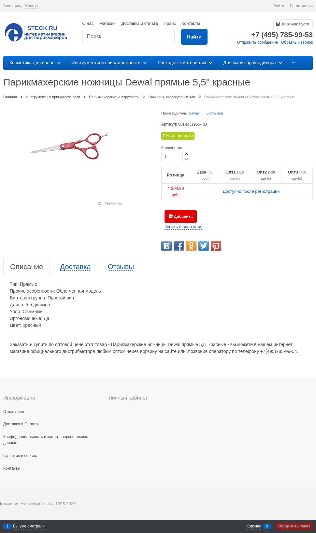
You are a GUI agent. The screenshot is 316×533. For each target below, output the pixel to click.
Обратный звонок (297, 42)
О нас (88, 23)
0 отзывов (215, 113)
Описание (26, 267)
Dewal (194, 113)
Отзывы (121, 267)
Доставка (75, 267)
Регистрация (301, 6)
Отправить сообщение (257, 42)
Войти (278, 6)
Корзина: (295, 24)
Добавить (183, 216)
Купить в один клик (183, 226)
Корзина (253, 526)
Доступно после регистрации (251, 191)
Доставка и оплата (140, 23)
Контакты (191, 23)
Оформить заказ (294, 526)
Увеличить (113, 203)
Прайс (170, 23)
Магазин (107, 23)
